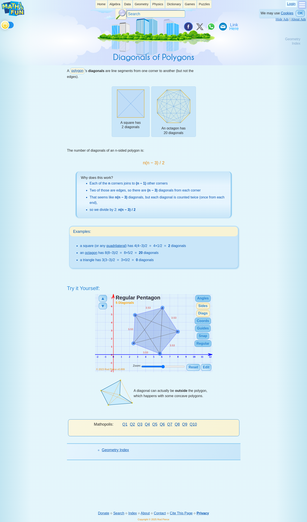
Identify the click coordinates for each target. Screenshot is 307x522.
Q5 (154, 424)
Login (291, 4)
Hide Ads (282, 19)
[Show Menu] (302, 8)
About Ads (298, 19)
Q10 (193, 424)
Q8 (177, 424)
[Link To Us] (234, 26)
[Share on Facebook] (188, 26)
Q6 (162, 424)
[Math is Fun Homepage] (13, 15)
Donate (103, 513)
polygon (77, 70)
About (145, 513)
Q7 (169, 424)
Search (118, 513)
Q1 (124, 424)
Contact (160, 513)
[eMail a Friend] (222, 26)
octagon (91, 253)
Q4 (147, 424)
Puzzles (204, 4)
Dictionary (174, 4)
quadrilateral (115, 246)
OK (300, 13)
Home (101, 4)
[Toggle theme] (1, 24)
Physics (157, 4)
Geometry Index (115, 450)
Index (132, 513)
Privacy (203, 513)
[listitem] (101, 4)
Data (127, 4)
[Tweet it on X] (199, 26)
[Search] (156, 14)
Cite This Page (181, 513)
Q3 (139, 424)
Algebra (114, 4)
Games (190, 4)
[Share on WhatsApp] (211, 26)
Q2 (132, 424)
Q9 (184, 424)
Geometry (141, 4)
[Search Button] (120, 14)
